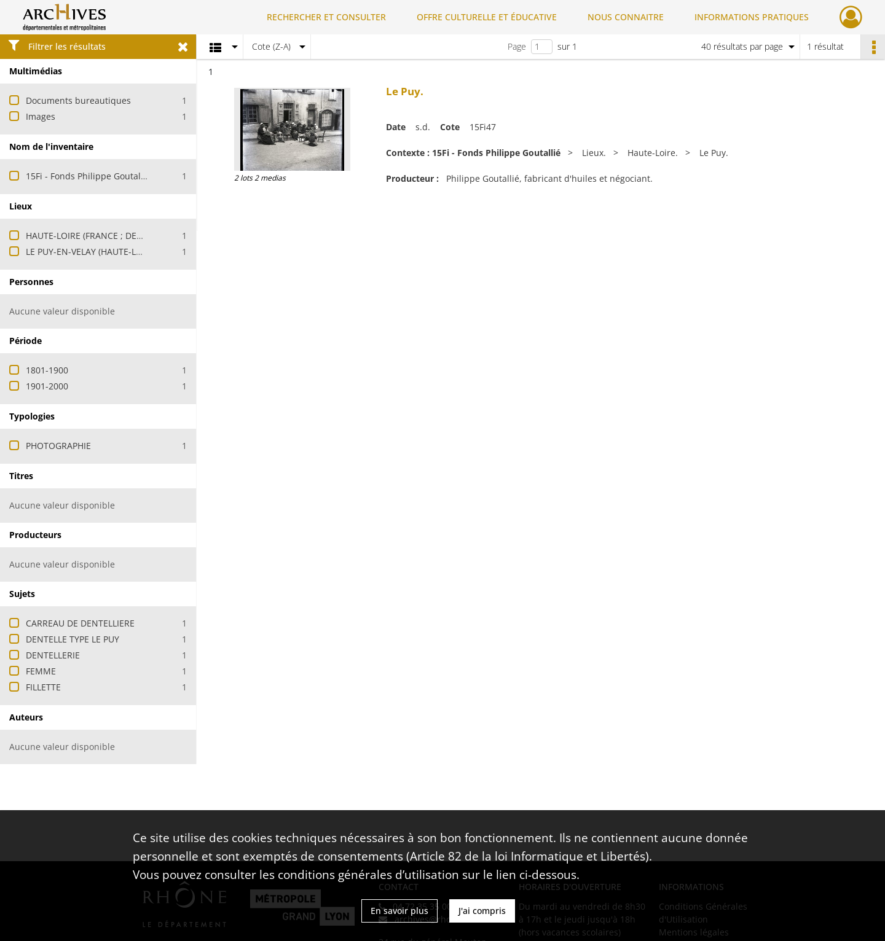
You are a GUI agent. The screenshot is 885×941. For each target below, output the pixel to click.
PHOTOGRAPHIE (58, 445)
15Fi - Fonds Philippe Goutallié (88, 176)
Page (517, 46)
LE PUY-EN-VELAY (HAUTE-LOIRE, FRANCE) (110, 251)
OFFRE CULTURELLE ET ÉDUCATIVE (487, 17)
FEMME (41, 671)
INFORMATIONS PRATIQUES (751, 17)
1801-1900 (47, 370)
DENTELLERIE (53, 655)
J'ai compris (482, 910)
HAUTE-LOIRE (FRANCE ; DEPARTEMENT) (107, 235)
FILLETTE (43, 687)
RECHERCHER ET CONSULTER (326, 17)
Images (40, 116)
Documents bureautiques (78, 100)
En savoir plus (399, 910)
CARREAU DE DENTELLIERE (80, 623)
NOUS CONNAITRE (626, 17)
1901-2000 (47, 386)
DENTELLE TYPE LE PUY (72, 639)
